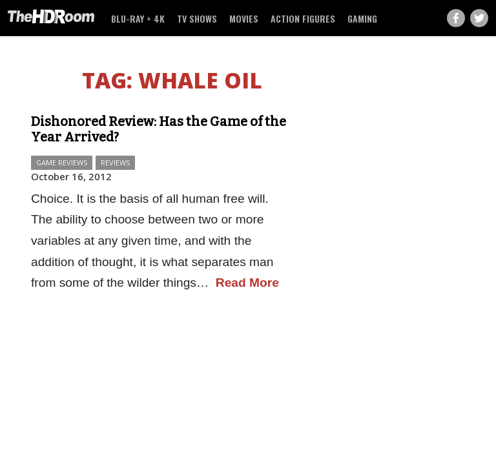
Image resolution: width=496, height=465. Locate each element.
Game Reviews (61, 162)
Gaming (362, 18)
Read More (247, 282)
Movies (243, 18)
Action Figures (303, 18)
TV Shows (197, 18)
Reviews (115, 162)
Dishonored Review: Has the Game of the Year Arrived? (158, 129)
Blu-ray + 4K (138, 18)
